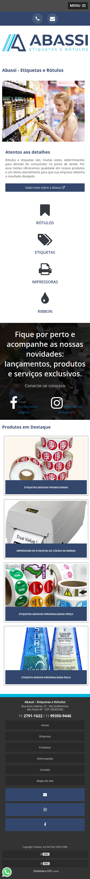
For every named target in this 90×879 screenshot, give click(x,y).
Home (45, 725)
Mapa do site (45, 781)
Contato (45, 770)
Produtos (45, 747)
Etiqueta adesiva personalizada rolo (46, 677)
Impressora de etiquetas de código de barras (46, 550)
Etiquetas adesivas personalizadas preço (46, 614)
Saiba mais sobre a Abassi (45, 188)
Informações (45, 758)
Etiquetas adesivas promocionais (46, 487)
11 (30, 716)
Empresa (45, 736)
